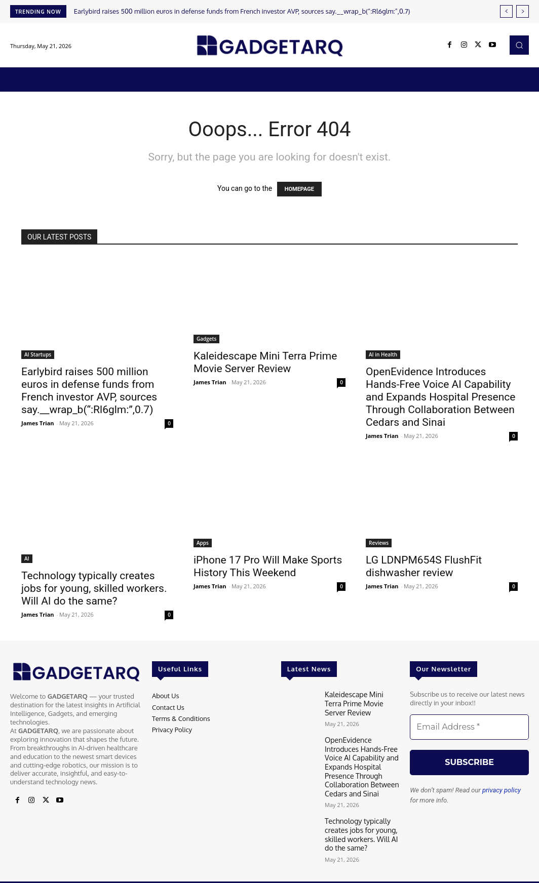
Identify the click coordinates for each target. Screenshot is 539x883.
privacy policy (501, 790)
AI (26, 558)
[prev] (506, 11)
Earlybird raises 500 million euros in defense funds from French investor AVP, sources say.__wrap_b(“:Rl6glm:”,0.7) (242, 11)
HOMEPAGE (299, 189)
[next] (522, 11)
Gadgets (206, 338)
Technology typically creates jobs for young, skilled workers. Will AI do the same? (94, 588)
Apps (203, 542)
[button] (519, 45)
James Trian (37, 423)
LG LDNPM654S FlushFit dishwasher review (424, 566)
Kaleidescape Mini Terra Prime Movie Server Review (265, 362)
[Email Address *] (469, 727)
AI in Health (383, 354)
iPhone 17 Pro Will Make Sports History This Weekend (268, 566)
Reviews (379, 542)
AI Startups (37, 354)
